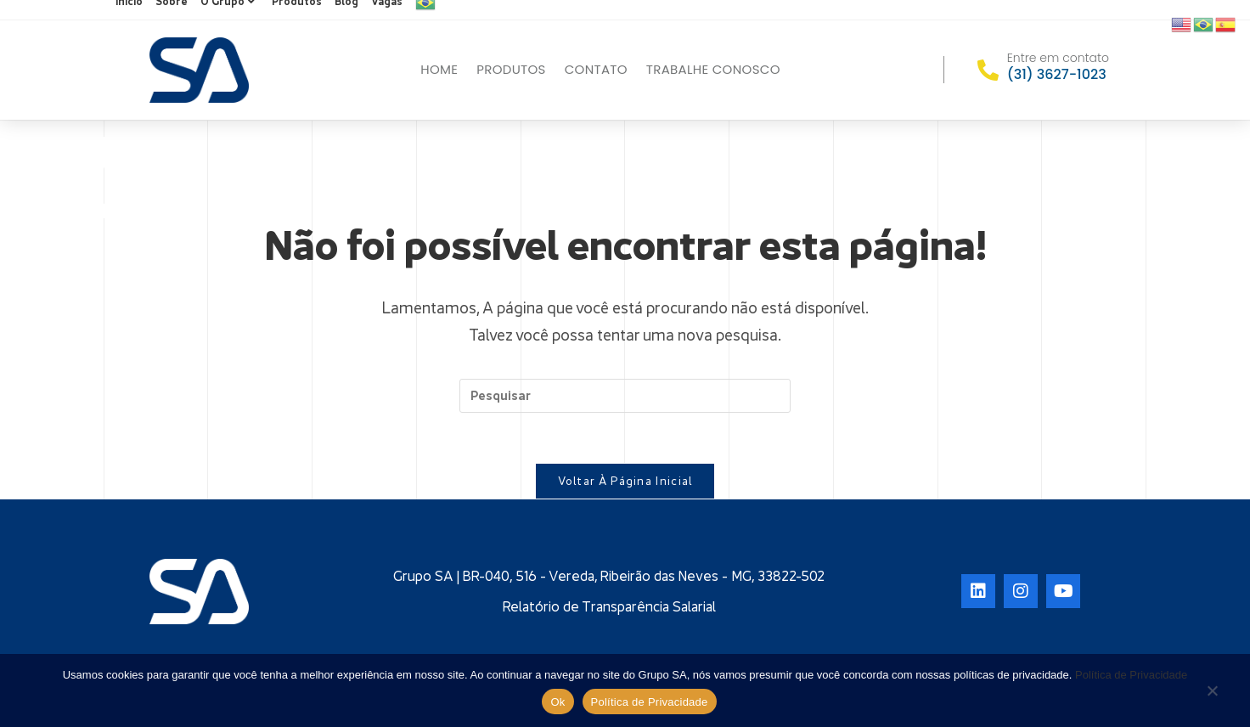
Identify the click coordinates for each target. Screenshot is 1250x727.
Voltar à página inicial (625, 481)
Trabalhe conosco (713, 69)
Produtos (510, 69)
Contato (596, 69)
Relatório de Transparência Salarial (609, 607)
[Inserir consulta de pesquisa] (625, 396)
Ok (557, 702)
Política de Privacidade (1131, 674)
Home (439, 69)
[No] (1211, 692)
